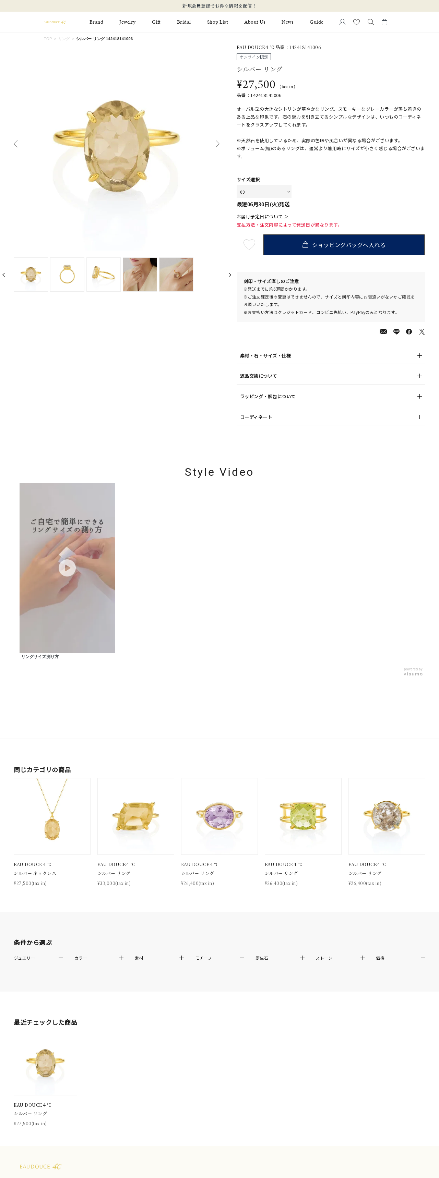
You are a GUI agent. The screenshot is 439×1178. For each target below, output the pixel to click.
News (288, 22)
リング (64, 39)
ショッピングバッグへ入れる (344, 245)
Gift (156, 22)
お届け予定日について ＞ (263, 216)
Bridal (184, 22)
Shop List (217, 22)
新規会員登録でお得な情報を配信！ (219, 5)
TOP (48, 39)
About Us (254, 22)
